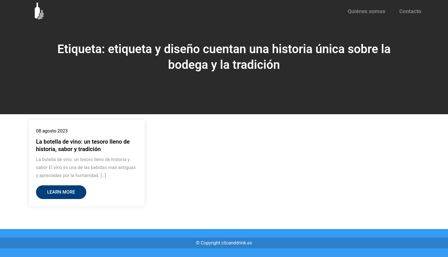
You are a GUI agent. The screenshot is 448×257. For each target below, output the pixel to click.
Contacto (410, 11)
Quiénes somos (366, 11)
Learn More (61, 192)
